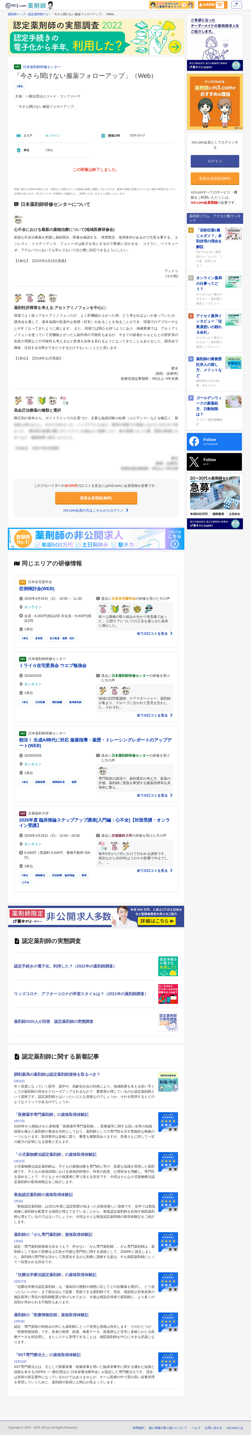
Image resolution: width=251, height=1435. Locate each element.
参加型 (39, 638)
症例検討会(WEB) (36, 588)
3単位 (25, 875)
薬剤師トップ (16, 14)
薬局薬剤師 (75, 702)
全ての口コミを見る (155, 633)
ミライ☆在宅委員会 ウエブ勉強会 (53, 665)
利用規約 (138, 1428)
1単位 (20, 86)
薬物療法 (40, 875)
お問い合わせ (213, 1428)
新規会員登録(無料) (96, 498)
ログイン (236, 4)
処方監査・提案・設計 (62, 638)
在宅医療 (40, 702)
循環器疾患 (58, 782)
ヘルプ (195, 1428)
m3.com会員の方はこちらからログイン (96, 510)
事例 (84, 875)
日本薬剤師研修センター (42, 67)
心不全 (25, 882)
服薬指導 (40, 782)
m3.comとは (235, 1428)
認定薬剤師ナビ (38, 14)
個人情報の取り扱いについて (168, 1428)
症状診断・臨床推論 (63, 875)
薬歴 (74, 782)
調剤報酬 (57, 702)
